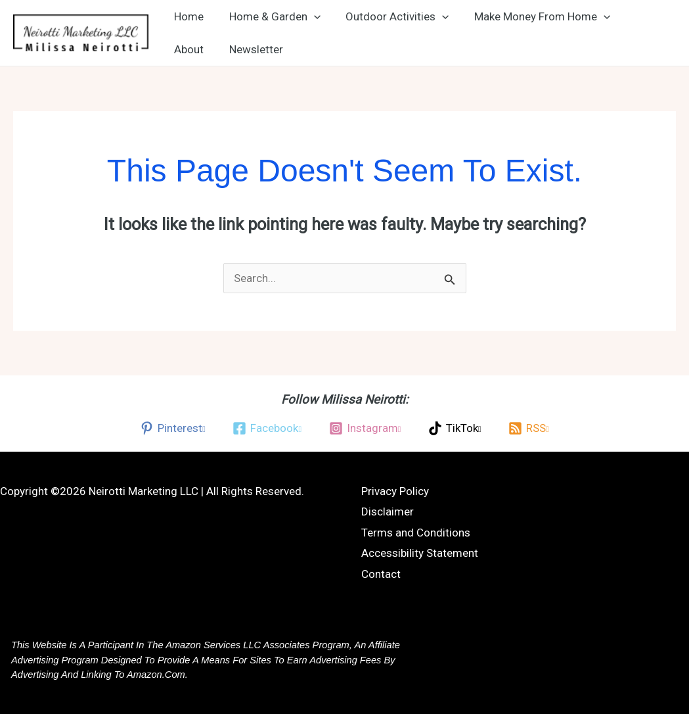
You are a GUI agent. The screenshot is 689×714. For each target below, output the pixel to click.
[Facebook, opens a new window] (267, 428)
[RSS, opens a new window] (528, 428)
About (187, 49)
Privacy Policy (395, 491)
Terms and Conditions (415, 532)
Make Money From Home (532, 16)
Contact (381, 574)
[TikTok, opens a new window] (454, 428)
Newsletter (251, 49)
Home (187, 16)
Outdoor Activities (389, 16)
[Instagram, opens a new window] (364, 428)
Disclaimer (387, 511)
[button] (309, 16)
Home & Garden (270, 16)
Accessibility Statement (419, 552)
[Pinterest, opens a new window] (172, 428)
